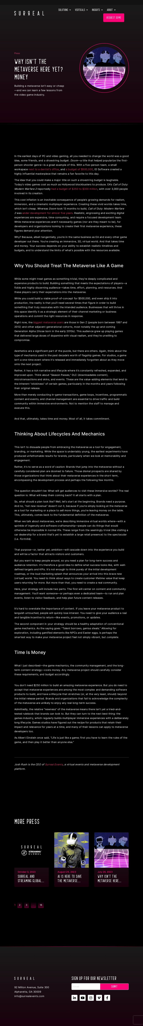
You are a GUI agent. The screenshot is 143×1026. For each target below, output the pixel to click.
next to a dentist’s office (44, 169)
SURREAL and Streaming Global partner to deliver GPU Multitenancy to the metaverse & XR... (31, 879)
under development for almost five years (47, 213)
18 (42, 904)
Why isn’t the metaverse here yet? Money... (108, 879)
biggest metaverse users (48, 322)
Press (17, 53)
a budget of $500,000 (79, 169)
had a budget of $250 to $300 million (74, 188)
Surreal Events (54, 764)
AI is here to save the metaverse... (70, 878)
